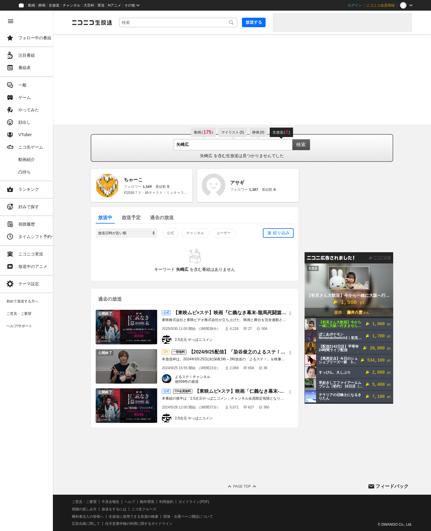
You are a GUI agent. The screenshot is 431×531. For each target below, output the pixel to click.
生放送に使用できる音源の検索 (147, 516)
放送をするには (127, 509)
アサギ (244, 182)
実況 (101, 5)
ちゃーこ (140, 179)
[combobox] (184, 22)
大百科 (89, 5)
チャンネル (71, 5)
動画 (31, 5)
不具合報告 (124, 502)
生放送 (54, 5)
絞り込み (288, 232)
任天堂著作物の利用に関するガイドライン (152, 523)
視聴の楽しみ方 (97, 509)
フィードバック (392, 486)
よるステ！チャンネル (199, 377)
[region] (33, 271)
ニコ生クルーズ (157, 509)
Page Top (248, 486)
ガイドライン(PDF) (207, 502)
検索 (308, 144)
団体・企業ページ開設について (201, 516)
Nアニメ (114, 5)
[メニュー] (296, 313)
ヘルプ (143, 502)
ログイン (355, 5)
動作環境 (160, 502)
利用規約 (180, 502)
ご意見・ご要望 (97, 502)
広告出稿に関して (99, 524)
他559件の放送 (193, 381)
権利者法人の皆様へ (101, 516)
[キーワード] (184, 22)
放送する (253, 22)
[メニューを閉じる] (11, 21)
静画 (41, 5)
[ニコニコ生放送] (105, 22)
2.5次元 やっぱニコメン (200, 340)
